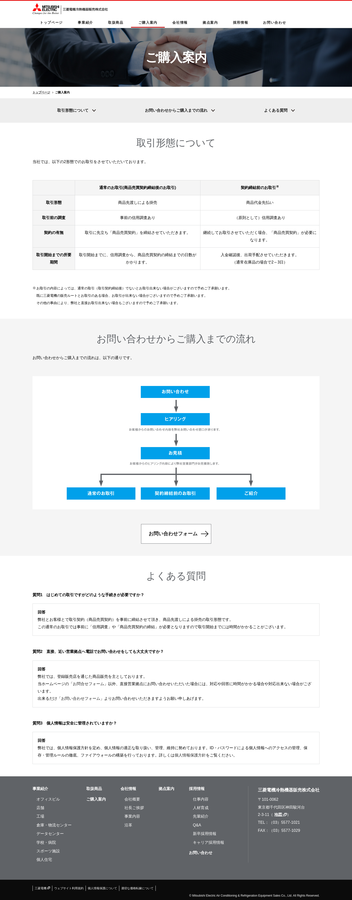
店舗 (40, 808)
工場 (40, 816)
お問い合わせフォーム (80, 698)
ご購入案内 (147, 22)
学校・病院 (46, 842)
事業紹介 (85, 22)
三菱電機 (42, 888)
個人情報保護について (102, 888)
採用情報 (240, 22)
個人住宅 (44, 859)
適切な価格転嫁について (137, 888)
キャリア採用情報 (208, 842)
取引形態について (72, 110)
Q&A (197, 825)
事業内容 (132, 816)
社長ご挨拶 (134, 808)
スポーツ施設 (48, 851)
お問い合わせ (274, 22)
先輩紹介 (201, 816)
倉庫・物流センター (54, 825)
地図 (280, 814)
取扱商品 (115, 22)
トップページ (51, 22)
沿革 (128, 825)
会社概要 (132, 799)
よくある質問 (275, 110)
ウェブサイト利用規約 (69, 888)
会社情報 (180, 22)
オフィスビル (48, 799)
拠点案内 (210, 22)
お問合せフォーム (88, 684)
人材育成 (201, 808)
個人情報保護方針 (190, 755)
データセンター (50, 834)
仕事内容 (201, 799)
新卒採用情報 (204, 834)
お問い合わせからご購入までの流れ (176, 110)
